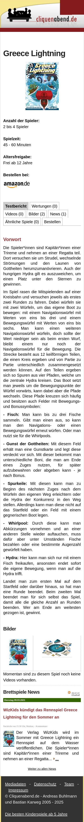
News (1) (58, 214)
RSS (76, 694)
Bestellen (52, 222)
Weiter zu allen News (42, 768)
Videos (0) (14, 214)
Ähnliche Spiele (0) (22, 222)
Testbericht (15, 206)
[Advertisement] (43, 40)
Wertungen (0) (44, 206)
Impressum (18, 790)
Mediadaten (15, 784)
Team (69, 784)
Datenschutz (45, 784)
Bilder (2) (37, 214)
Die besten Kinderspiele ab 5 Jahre (36, 814)
